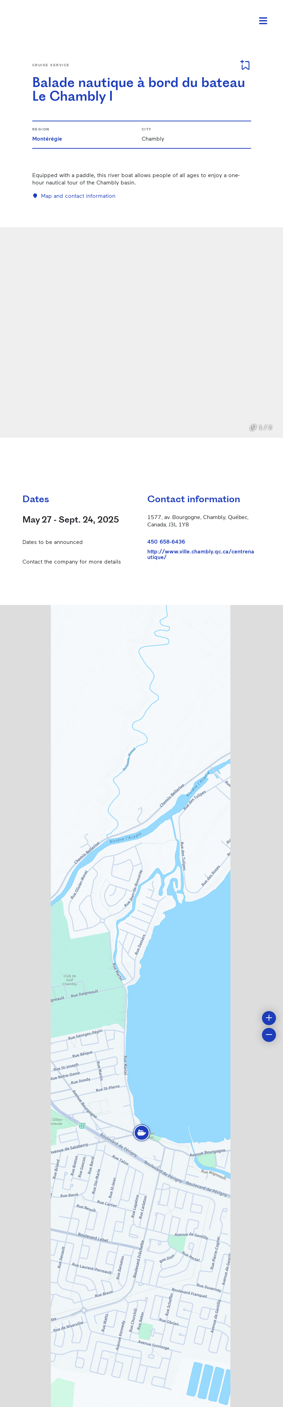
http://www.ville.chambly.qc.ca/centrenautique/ (200, 554)
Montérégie (47, 138)
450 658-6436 (166, 541)
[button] (141, 1132)
